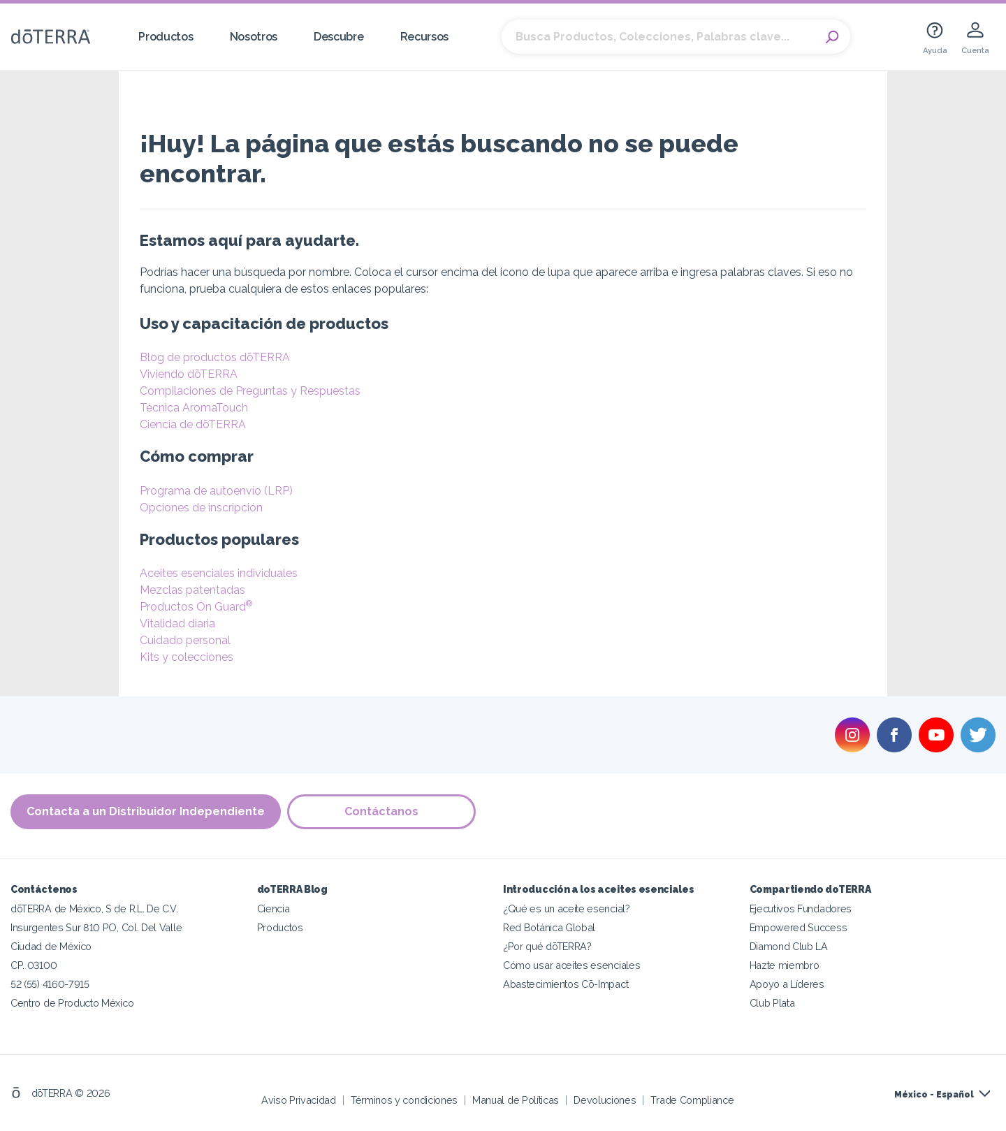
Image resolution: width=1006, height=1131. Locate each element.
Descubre (339, 36)
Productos (165, 36)
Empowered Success (798, 927)
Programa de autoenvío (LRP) (216, 490)
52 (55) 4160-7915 (49, 983)
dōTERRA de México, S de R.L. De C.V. (94, 908)
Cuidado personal (185, 640)
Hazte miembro (784, 964)
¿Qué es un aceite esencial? (566, 908)
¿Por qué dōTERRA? (547, 945)
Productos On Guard (196, 606)
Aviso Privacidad (298, 1099)
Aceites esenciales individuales (219, 573)
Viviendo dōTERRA (189, 374)
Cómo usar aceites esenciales (571, 964)
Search (832, 37)
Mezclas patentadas (192, 590)
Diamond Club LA (789, 945)
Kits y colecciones (186, 657)
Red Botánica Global (549, 927)
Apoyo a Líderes (787, 983)
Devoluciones (605, 1099)
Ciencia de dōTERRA (193, 424)
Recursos (424, 36)
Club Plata (772, 1002)
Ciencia (273, 908)
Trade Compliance (692, 1099)
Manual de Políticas (515, 1099)
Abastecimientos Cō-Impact (565, 983)
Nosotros (254, 36)
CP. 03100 (33, 964)
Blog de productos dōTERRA (215, 357)
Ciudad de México (51, 945)
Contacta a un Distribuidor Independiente (146, 811)
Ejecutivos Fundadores (801, 908)
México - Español (934, 1094)
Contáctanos (382, 811)
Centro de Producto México (71, 1002)
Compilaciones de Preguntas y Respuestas (250, 390)
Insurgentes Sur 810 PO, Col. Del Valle (96, 927)
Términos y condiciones (404, 1099)
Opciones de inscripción (201, 507)
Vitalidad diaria (177, 623)
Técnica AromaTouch (194, 407)
